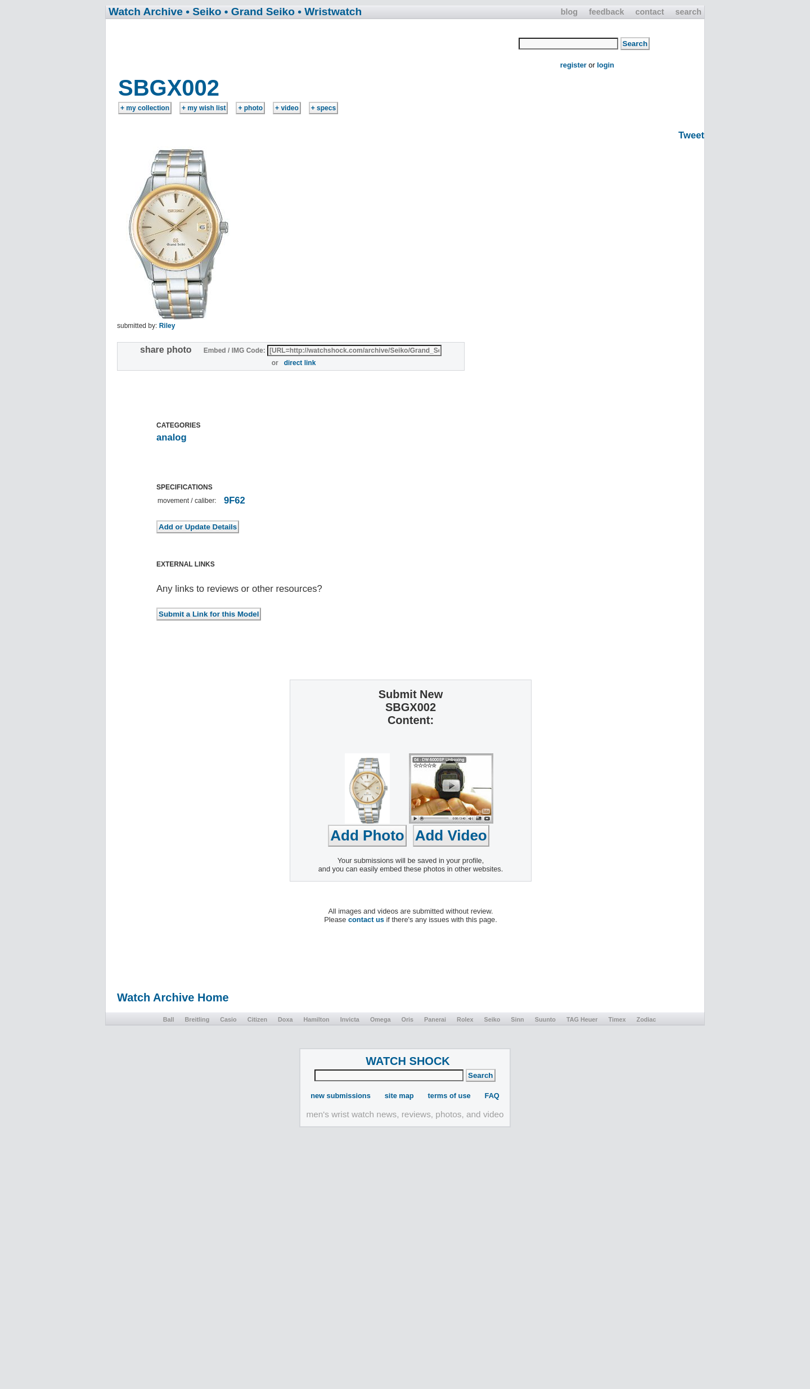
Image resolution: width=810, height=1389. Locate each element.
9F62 (234, 500)
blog (569, 11)
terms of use (449, 1095)
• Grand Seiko (259, 11)
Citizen (257, 1019)
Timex (617, 1019)
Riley (167, 326)
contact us (366, 919)
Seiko (492, 1019)
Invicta (349, 1019)
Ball (168, 1019)
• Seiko (203, 11)
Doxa (285, 1019)
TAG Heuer (582, 1019)
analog (171, 437)
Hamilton (316, 1019)
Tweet (691, 135)
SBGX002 (168, 87)
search (688, 11)
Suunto (545, 1019)
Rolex (465, 1019)
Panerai (435, 1019)
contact (649, 11)
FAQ (492, 1095)
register (573, 65)
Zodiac (646, 1019)
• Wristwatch (330, 11)
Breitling (196, 1019)
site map (399, 1095)
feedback (606, 11)
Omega (380, 1019)
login (605, 65)
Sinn (517, 1019)
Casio (228, 1019)
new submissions (340, 1095)
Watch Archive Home (173, 997)
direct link (300, 363)
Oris (407, 1019)
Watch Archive (146, 11)
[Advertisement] (313, 46)
